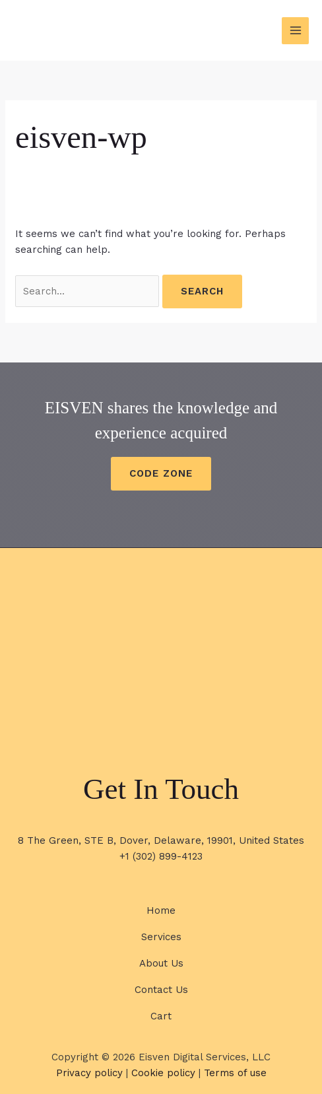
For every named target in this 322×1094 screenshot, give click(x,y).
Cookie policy (163, 1073)
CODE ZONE (161, 473)
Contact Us (161, 990)
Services (161, 937)
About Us (161, 963)
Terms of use (235, 1073)
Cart (161, 1016)
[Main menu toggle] (295, 30)
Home (161, 910)
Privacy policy (89, 1073)
